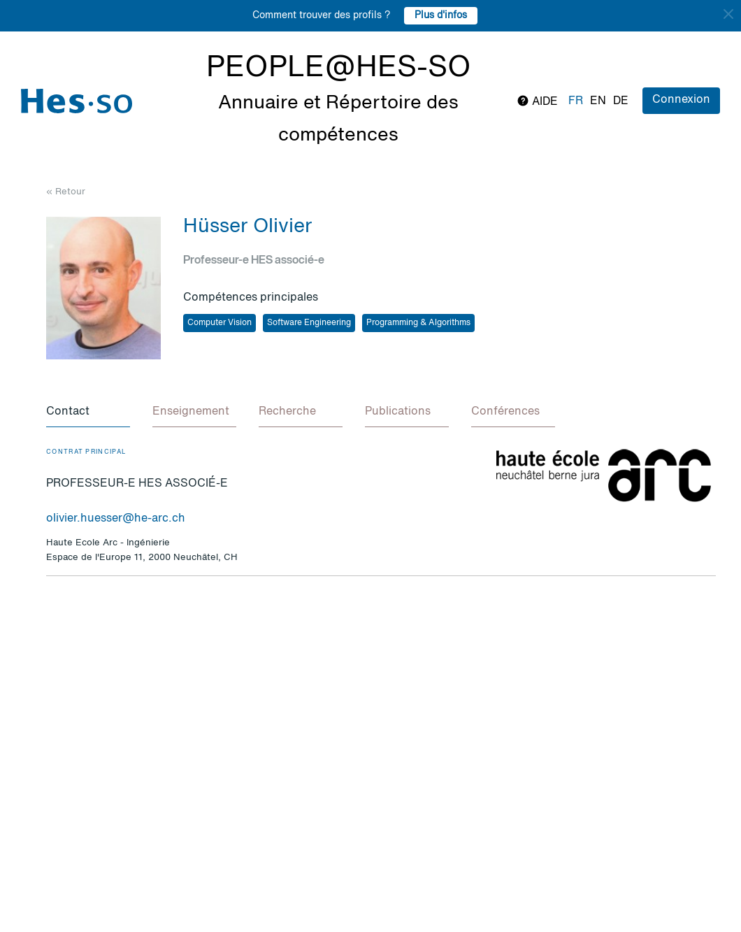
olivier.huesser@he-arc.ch (115, 518)
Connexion (681, 100)
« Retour (65, 191)
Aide (537, 101)
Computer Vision (219, 323)
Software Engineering (309, 323)
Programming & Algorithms (418, 323)
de (620, 101)
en (598, 101)
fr (575, 101)
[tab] (88, 412)
